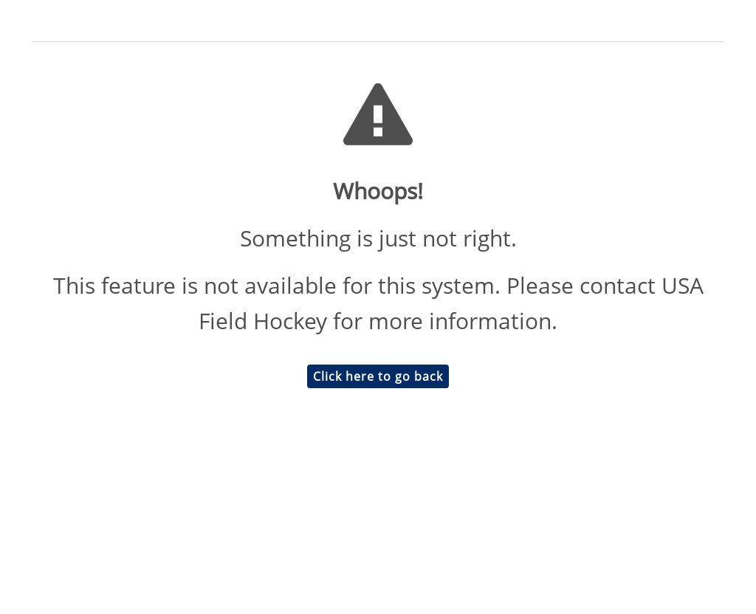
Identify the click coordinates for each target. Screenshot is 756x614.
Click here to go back (378, 376)
